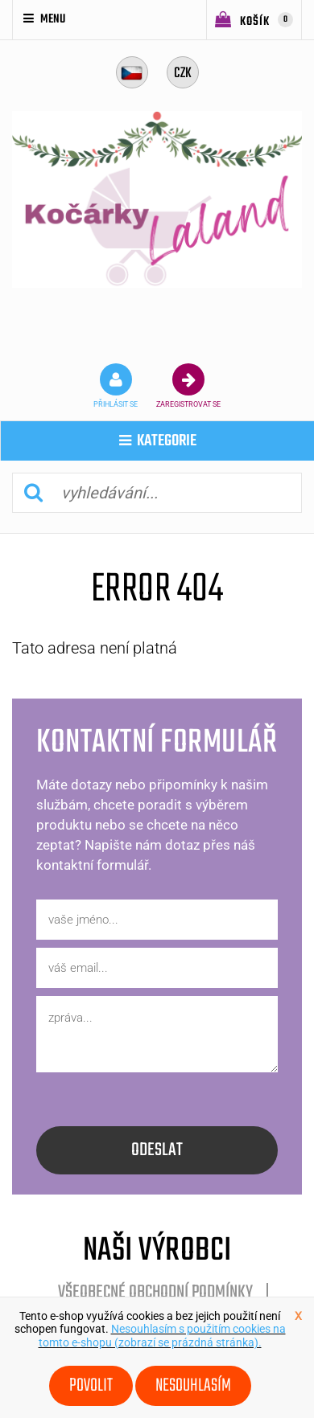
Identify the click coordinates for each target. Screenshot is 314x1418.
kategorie (157, 440)
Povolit (91, 1385)
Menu (44, 19)
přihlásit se (115, 385)
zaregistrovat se (188, 385)
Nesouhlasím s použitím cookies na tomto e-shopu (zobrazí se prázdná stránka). (162, 1335)
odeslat (157, 1150)
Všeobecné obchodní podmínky (155, 1292)
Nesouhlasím (193, 1385)
